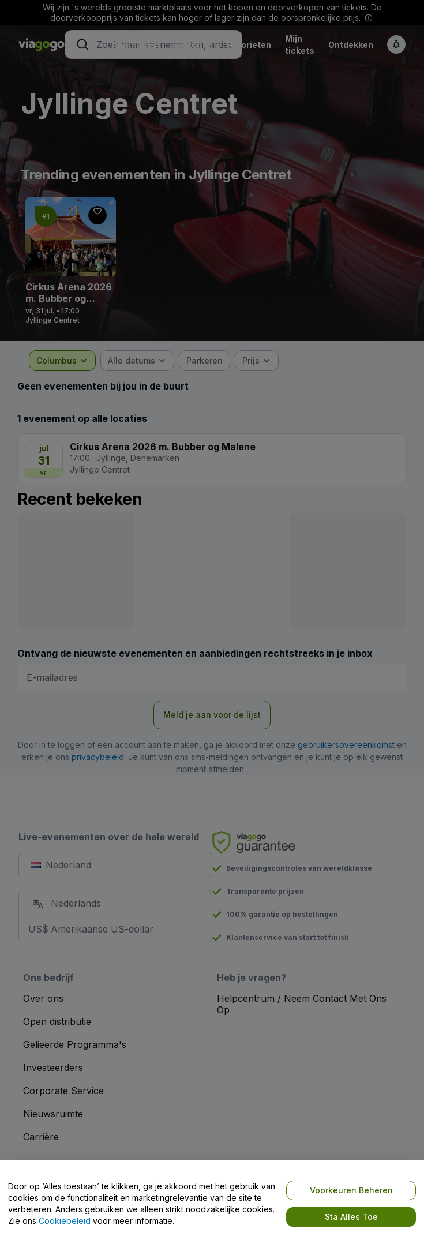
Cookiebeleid (65, 1221)
